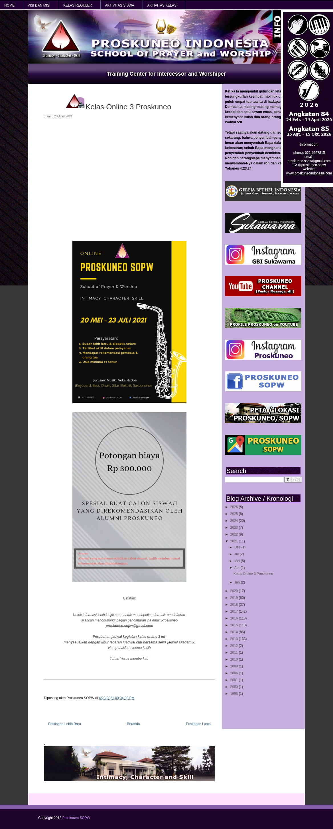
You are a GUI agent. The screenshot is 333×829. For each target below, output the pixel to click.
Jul (237, 554)
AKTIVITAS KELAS (161, 5)
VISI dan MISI (39, 5)
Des (237, 547)
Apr (237, 568)
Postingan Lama (198, 724)
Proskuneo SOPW (76, 818)
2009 (234, 666)
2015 (234, 625)
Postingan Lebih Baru (64, 724)
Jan (237, 582)
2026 (234, 507)
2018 (234, 605)
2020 (234, 591)
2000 (234, 687)
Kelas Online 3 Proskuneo (253, 574)
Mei (237, 561)
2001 (234, 680)
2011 (234, 653)
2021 (234, 541)
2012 (234, 646)
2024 (234, 521)
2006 (234, 673)
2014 (234, 632)
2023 (234, 528)
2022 (234, 534)
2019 (234, 598)
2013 (234, 639)
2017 (234, 611)
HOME (9, 5)
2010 (234, 659)
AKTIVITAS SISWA (119, 5)
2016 (234, 618)
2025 (234, 514)
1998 (234, 694)
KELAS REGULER (77, 5)
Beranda (133, 724)
